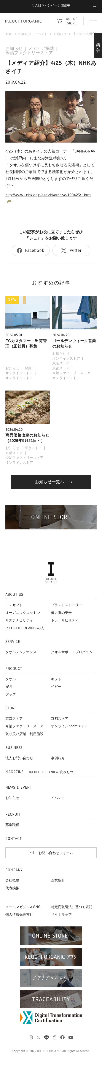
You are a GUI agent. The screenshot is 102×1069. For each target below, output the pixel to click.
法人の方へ (98, 45)
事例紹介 (58, 758)
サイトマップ (61, 914)
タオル (10, 679)
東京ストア (61, 363)
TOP (8, 34)
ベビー (56, 686)
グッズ (10, 694)
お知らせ (59, 34)
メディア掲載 (41, 48)
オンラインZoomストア (69, 726)
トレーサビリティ (65, 620)
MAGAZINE (39, 772)
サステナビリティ (19, 620)
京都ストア (61, 368)
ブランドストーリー (66, 605)
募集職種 (12, 825)
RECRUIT (12, 814)
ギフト (56, 679)
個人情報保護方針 (19, 914)
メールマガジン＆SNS (22, 907)
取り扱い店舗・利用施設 (24, 734)
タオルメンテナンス (21, 652)
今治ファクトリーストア (29, 52)
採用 (28, 368)
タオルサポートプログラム (71, 652)
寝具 (8, 686)
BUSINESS (13, 748)
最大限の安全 (61, 613)
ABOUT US (14, 595)
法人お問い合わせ (19, 758)
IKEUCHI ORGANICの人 (24, 628)
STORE (10, 708)
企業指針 (58, 880)
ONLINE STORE (71, 21)
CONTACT (13, 839)
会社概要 (12, 880)
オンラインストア (19, 373)
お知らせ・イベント (32, 34)
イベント (58, 798)
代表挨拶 (12, 888)
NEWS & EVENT (18, 787)
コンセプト (14, 605)
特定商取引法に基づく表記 (71, 907)
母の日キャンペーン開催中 (51, 5)
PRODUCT (13, 669)
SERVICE (12, 642)
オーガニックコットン (22, 613)
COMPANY (13, 870)
